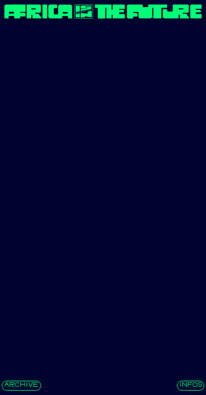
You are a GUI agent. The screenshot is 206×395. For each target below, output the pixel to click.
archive (21, 385)
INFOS (191, 385)
